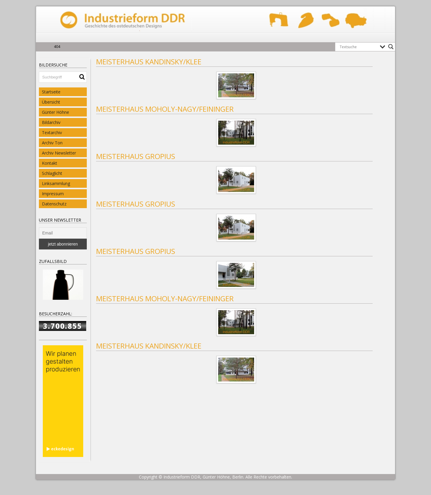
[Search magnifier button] (391, 47)
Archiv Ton (52, 143)
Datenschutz (54, 204)
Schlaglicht (52, 173)
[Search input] (358, 47)
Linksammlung (56, 183)
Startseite (51, 92)
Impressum (53, 193)
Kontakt (49, 163)
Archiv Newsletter (59, 153)
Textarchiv (52, 132)
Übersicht (51, 102)
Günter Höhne (55, 112)
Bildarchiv (51, 122)
